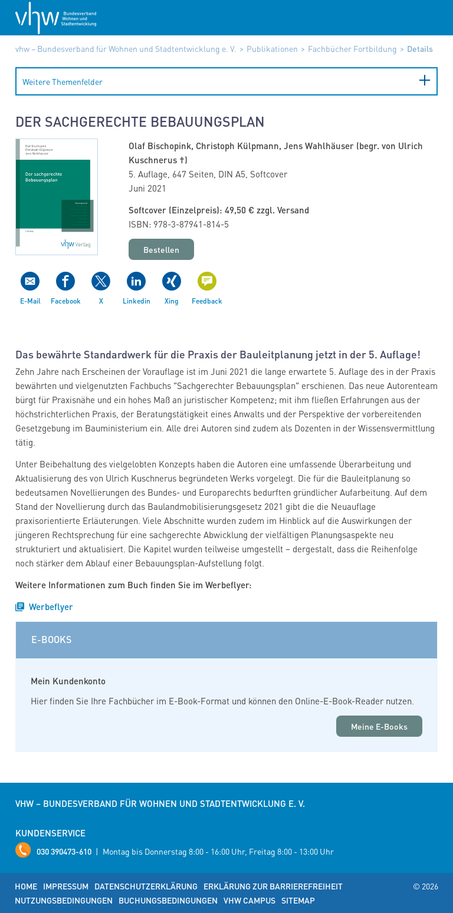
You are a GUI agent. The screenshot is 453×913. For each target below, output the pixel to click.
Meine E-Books (379, 726)
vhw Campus (249, 900)
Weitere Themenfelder (62, 81)
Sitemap (298, 900)
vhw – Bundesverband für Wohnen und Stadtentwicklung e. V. (126, 48)
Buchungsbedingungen (168, 900)
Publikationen (272, 48)
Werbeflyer (51, 606)
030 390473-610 (64, 851)
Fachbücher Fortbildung (352, 48)
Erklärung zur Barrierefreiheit (273, 886)
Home (26, 886)
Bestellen (161, 249)
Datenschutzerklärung (146, 886)
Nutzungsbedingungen (64, 900)
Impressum (65, 886)
